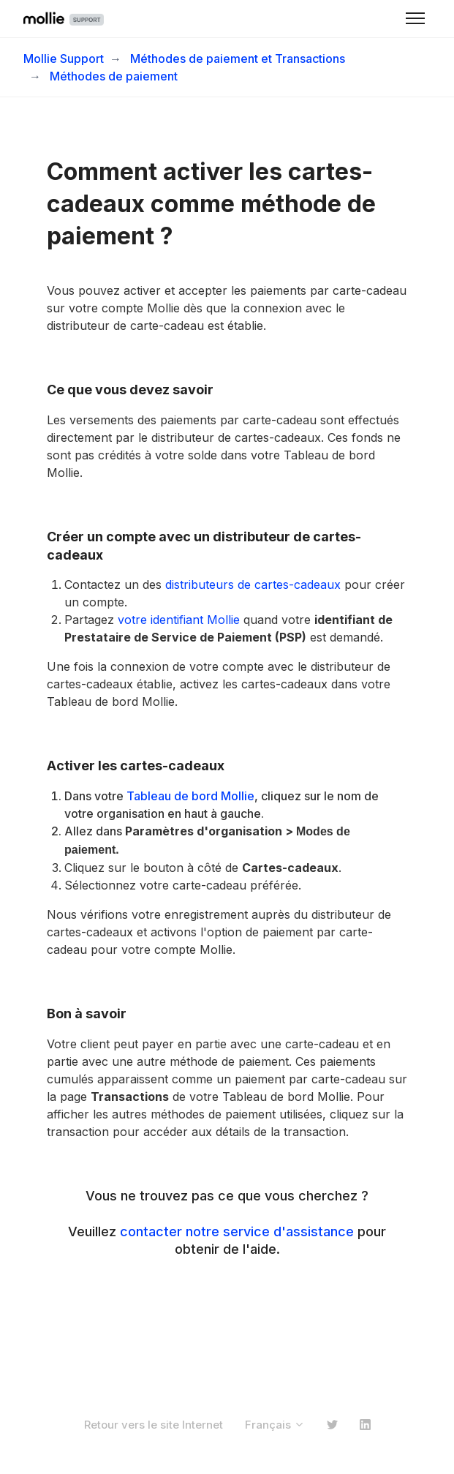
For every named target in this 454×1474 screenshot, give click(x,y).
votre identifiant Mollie (179, 619)
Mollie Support (63, 58)
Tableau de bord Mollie (190, 796)
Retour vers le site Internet (153, 1425)
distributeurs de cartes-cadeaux (253, 584)
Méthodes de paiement (114, 76)
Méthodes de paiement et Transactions (237, 58)
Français (275, 1425)
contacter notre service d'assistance (237, 1231)
